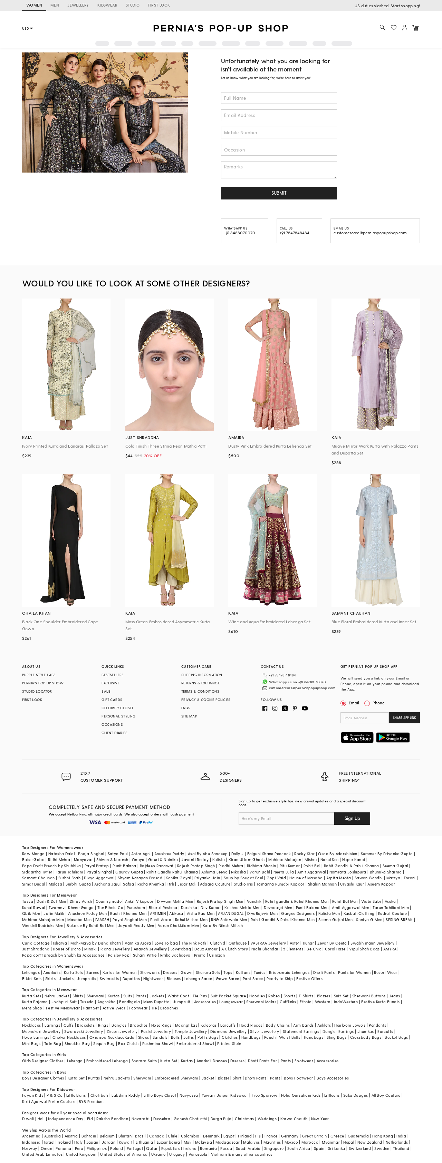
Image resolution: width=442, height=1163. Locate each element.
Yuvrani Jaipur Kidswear (225, 1095)
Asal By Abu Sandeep (208, 853)
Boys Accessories (333, 1078)
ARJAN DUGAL (230, 913)
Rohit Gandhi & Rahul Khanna (351, 865)
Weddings (267, 1118)
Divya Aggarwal (99, 878)
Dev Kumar (211, 907)
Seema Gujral (395, 865)
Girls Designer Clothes (43, 1060)
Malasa (55, 884)
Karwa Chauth (294, 1118)
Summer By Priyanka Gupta (387, 853)
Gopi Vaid (276, 878)
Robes (274, 996)
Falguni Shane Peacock (269, 853)
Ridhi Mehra (59, 859)
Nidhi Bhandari (265, 949)
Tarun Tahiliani (69, 872)
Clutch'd (217, 943)
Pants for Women (354, 972)
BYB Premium (91, 1101)
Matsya (393, 878)
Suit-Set (341, 996)
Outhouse (238, 943)
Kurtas (113, 996)
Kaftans (243, 972)
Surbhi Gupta (78, 884)
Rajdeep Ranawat (157, 865)
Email (350, 702)
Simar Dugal (33, 884)
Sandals (160, 1037)
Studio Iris (243, 884)
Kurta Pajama (35, 1001)
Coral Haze (335, 949)
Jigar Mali (186, 884)
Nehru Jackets (117, 1078)
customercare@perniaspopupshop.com (302, 688)
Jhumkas (365, 1031)
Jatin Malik (54, 913)
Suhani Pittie (144, 955)
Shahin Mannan (322, 884)
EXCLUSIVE (110, 683)
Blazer (223, 1078)
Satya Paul (118, 853)
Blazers (323, 996)
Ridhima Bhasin (261, 865)
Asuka (390, 901)
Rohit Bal (312, 865)
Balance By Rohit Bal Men (91, 925)
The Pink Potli (193, 943)
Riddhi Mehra (231, 865)
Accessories (205, 1001)
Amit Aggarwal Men (350, 907)
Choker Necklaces (69, 1037)
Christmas (244, 1118)
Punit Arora (160, 919)
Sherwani (95, 996)
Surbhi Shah (69, 878)
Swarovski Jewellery (83, 1031)
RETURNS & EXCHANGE (200, 683)
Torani (409, 878)
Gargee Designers (298, 913)
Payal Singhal (99, 872)
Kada (130, 1037)
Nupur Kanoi (353, 859)
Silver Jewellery (264, 1031)
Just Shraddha (35, 949)
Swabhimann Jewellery (372, 943)
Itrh (170, 884)
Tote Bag (52, 1043)
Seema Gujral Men (335, 919)
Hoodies (257, 996)
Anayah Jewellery (150, 949)
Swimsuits (109, 978)
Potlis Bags (208, 1037)
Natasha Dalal (61, 853)
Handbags (251, 1037)
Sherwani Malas (261, 1001)
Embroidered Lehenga (107, 1060)
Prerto (199, 955)
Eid (90, 1118)
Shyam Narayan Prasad (140, 878)
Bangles (119, 1025)
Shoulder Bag (77, 1043)
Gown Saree (227, 978)
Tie (154, 1008)
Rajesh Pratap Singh (196, 865)
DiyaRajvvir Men (262, 913)
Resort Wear (385, 972)
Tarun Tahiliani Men (391, 907)
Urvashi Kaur (352, 884)
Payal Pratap (97, 865)
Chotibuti (99, 1095)
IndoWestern (346, 1001)
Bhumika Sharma (386, 872)
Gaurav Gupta (129, 872)
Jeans (394, 996)
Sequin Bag (104, 1043)
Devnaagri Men (278, 907)
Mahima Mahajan (284, 859)
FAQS (186, 708)
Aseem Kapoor (381, 884)
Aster (294, 943)
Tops (227, 972)
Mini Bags (31, 1043)
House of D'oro (67, 949)
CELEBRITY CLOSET (117, 708)
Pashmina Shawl (157, 1043)
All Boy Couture (386, 1095)
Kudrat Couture (392, 913)
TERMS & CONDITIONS (200, 691)
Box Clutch (128, 1043)
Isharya (60, 943)
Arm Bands (303, 1025)
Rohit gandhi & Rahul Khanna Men (296, 901)
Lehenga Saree (198, 978)
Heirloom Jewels (349, 1025)
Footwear (138, 1008)
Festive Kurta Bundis (380, 1001)
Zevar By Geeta (332, 943)
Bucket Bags (396, 1037)
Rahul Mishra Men (191, 919)
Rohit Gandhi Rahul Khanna (172, 872)
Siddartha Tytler (37, 872)
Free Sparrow (265, 1095)
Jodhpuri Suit (64, 1001)
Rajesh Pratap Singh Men (220, 901)
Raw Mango (33, 853)
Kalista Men (329, 913)
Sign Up (352, 818)
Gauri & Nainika (163, 859)
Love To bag (166, 943)
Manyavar (83, 859)
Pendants (377, 1025)
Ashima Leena (214, 872)
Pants (141, 996)
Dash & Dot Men (51, 901)
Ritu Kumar (290, 865)
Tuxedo (87, 1001)
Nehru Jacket (57, 996)
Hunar (308, 943)
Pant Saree (253, 978)
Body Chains (278, 1025)
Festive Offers (309, 978)
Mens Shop (32, 1008)
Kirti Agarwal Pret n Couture (48, 1101)
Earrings (52, 1025)
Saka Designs (355, 1095)
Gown (186, 972)
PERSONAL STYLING (118, 716)
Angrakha (106, 1001)
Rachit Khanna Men (128, 913)
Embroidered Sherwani (176, 1078)
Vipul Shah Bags (364, 949)
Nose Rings (161, 1025)
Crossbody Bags (366, 1037)
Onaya (138, 859)
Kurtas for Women (119, 972)
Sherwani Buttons (368, 996)
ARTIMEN (158, 913)
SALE (106, 691)
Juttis (188, 1037)
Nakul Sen (329, 859)
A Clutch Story (234, 949)
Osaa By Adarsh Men (337, 853)
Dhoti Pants (324, 972)
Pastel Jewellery (156, 1031)
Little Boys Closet (160, 1095)
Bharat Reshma (163, 907)
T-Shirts (306, 996)
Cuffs (69, 1025)
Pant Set (91, 1008)
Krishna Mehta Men (242, 907)
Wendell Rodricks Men (42, 925)
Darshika (189, 907)
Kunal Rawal (33, 907)
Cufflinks (288, 1001)
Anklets (324, 1025)
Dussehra (161, 1118)
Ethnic (305, 1001)
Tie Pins (200, 996)
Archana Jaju (106, 884)
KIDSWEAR (107, 5)
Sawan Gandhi (369, 878)
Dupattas (131, 978)
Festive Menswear (63, 1008)
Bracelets (86, 1025)
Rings (103, 1025)
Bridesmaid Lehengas (289, 972)
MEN (54, 5)
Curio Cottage (35, 943)
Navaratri (141, 1118)
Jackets (66, 978)
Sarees (92, 972)
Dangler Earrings (338, 1031)
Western (322, 1001)
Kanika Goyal (178, 878)
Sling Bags (336, 1037)
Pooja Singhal (91, 853)
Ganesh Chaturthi (190, 1118)
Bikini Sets (31, 978)
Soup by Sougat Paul (243, 878)
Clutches (230, 1037)
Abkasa (176, 913)
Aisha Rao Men (200, 913)
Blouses (174, 978)
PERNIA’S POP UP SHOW (43, 683)
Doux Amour (206, 949)
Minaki (90, 949)
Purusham (136, 907)
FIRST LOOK (159, 5)
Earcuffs (228, 1025)
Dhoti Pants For (262, 1060)
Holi (41, 1118)
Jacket (208, 1078)
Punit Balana (124, 865)
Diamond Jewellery (228, 1031)
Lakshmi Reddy (126, 1095)
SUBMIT (279, 192)
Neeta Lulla (283, 872)
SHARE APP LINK (404, 718)
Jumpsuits (86, 978)
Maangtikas (186, 1025)
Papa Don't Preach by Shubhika (51, 865)
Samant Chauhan (38, 878)
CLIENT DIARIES (114, 733)
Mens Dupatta (156, 1001)
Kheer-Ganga (81, 907)
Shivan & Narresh (112, 859)
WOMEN (34, 5)
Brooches (169, 1008)
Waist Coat (178, 996)
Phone (378, 702)
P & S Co (55, 1095)
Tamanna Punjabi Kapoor (281, 884)
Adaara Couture (215, 884)
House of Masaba (306, 878)
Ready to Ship (280, 978)
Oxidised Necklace (107, 1037)
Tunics (259, 972)
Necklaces (31, 1025)
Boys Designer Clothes (43, 1078)
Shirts (78, 996)
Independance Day (65, 1118)
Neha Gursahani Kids (301, 1095)
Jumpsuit (181, 1001)
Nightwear (153, 978)
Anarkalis (51, 972)
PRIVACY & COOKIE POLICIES (206, 699)
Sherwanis (150, 972)
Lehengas (31, 972)
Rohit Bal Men (345, 901)
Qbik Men (31, 913)
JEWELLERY (78, 5)
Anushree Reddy (169, 853)
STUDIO (133, 5)
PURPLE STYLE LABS (39, 675)
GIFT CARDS (112, 699)
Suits (127, 996)
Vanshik (254, 901)
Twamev (57, 907)
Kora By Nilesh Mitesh (223, 925)
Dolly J (237, 853)
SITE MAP (189, 716)
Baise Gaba (33, 859)
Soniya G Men (369, 919)
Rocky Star (304, 853)
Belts (175, 1037)
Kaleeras (209, 1025)
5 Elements (293, 949)
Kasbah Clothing (359, 913)
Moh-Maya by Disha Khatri (95, 943)
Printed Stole (229, 1043)
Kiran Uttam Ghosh (247, 859)
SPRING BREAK (399, 919)
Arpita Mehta (338, 878)
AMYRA (389, 949)
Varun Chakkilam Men (178, 925)
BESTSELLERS (113, 675)
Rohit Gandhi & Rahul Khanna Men (283, 919)
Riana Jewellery (115, 949)
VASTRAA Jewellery (268, 943)
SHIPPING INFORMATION (201, 675)
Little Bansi (76, 1095)
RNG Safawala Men (229, 919)
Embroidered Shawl (195, 1043)
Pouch (270, 1037)
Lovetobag (181, 949)
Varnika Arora (138, 943)
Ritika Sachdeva (175, 955)
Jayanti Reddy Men (136, 925)
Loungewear (231, 1001)
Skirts (50, 978)
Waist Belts (289, 1037)
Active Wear (114, 1008)
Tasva (27, 901)
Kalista (218, 859)
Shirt (237, 1078)
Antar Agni (141, 853)
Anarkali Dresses (211, 1060)
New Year (320, 1118)
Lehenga (75, 1060)
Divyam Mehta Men (175, 901)
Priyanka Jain (207, 878)
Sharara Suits (144, 1060)
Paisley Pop (118, 955)
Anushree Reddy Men (87, 913)
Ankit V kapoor (139, 901)
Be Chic (314, 949)
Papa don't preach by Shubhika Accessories (63, 955)
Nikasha (238, 872)
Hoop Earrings (35, 1037)
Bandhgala (129, 1001)
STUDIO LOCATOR (37, 691)
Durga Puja (221, 1118)
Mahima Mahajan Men (43, 919)
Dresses (170, 972)
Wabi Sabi (371, 901)
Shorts (289, 996)
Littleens (332, 1095)
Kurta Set (168, 1060)
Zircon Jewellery (122, 1031)
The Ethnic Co (110, 907)
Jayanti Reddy (195, 859)
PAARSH (102, 919)
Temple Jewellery (191, 1031)
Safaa (128, 884)
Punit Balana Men (312, 907)
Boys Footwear (298, 1078)
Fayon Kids (32, 1095)
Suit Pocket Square (228, 996)
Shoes (143, 1037)
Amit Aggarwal (311, 872)
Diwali (28, 1118)
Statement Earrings (301, 1031)
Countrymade (109, 901)
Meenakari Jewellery (41, 1031)
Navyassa (189, 1095)
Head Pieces (250, 1025)
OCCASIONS (112, 724)
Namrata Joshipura (347, 872)
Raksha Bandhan (112, 1118)
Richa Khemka (150, 884)
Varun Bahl (259, 872)
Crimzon (217, 955)
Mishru (311, 859)
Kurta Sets (73, 972)
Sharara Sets (208, 972)
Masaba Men (79, 919)
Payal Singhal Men (130, 919)
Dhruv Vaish (81, 901)
